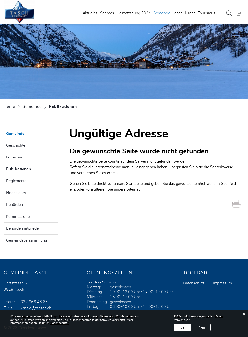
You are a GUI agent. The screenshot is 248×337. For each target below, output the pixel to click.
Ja (182, 327)
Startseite (134, 184)
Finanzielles (16, 193)
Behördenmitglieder (23, 228)
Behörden (14, 205)
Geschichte (15, 145)
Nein (202, 327)
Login (240, 13)
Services (107, 13)
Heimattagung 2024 (133, 13)
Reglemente (16, 181)
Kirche (190, 13)
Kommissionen (19, 217)
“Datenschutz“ (59, 322)
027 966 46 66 (34, 302)
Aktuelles (90, 13)
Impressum (222, 283)
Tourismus (206, 13)
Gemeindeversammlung (26, 240)
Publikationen (30, 168)
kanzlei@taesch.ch (36, 308)
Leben (177, 13)
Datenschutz (194, 283)
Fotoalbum (15, 157)
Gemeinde (161, 13)
